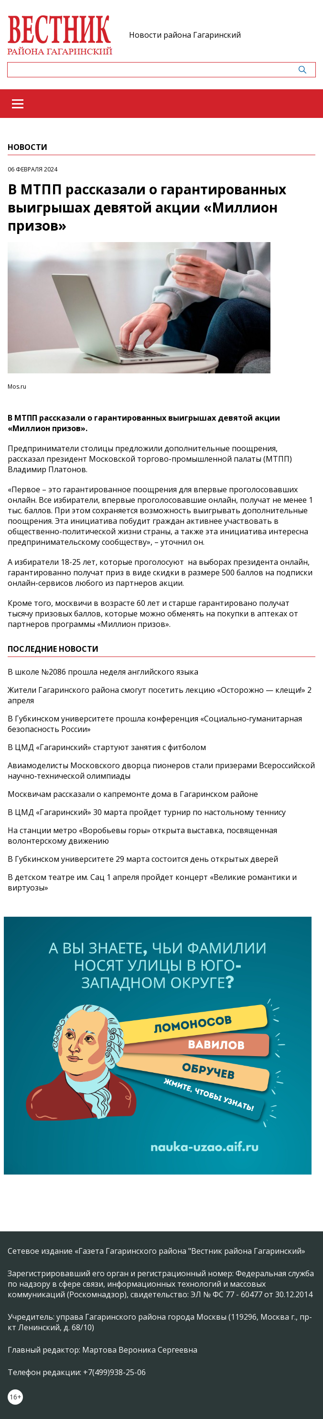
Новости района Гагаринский (185, 35)
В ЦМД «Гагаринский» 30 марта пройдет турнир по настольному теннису (147, 812)
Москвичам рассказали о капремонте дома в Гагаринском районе (133, 794)
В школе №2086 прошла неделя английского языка (103, 672)
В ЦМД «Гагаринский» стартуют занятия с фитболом (107, 747)
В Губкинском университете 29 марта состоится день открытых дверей (143, 859)
